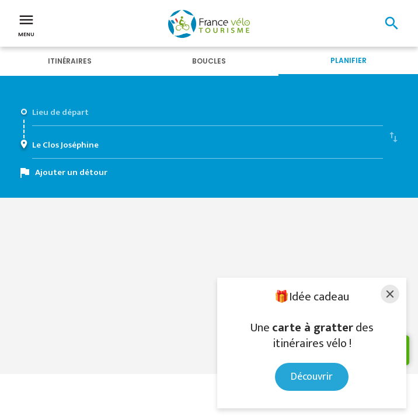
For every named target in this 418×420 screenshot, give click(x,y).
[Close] (390, 294)
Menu (26, 24)
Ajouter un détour (71, 172)
